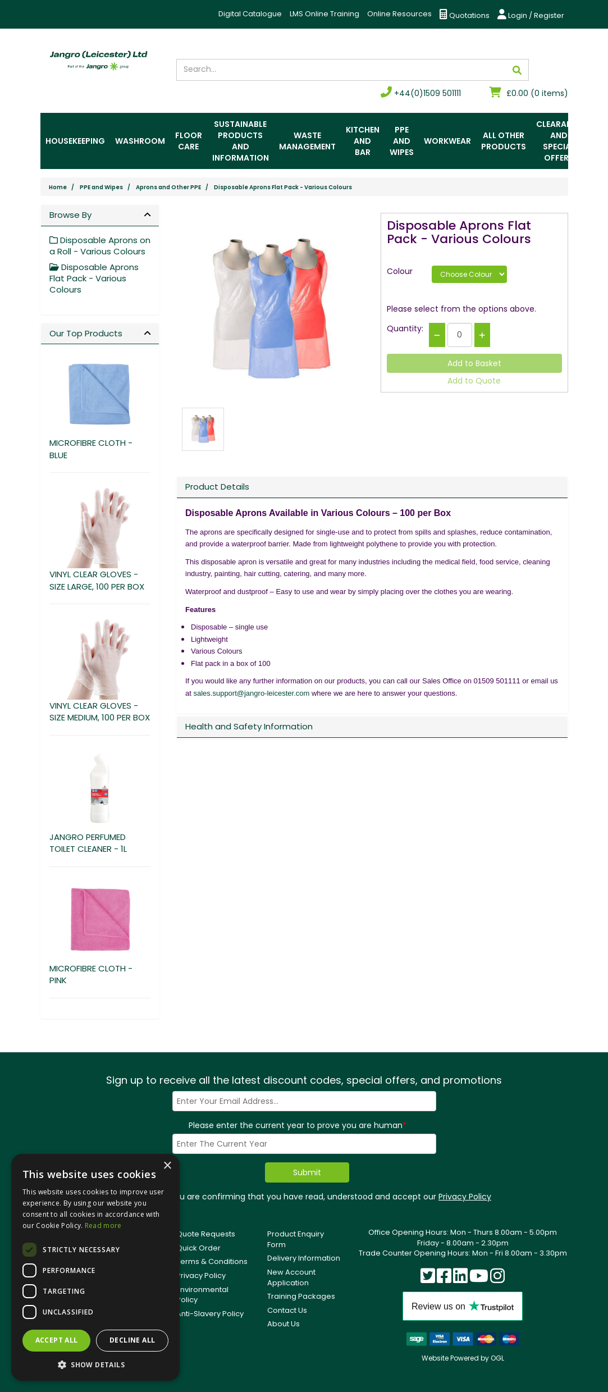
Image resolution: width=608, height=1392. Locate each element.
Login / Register (530, 15)
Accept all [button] (56, 1340)
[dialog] (95, 1267)
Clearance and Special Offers (559, 140)
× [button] (167, 1166)
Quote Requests (205, 1234)
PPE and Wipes (402, 141)
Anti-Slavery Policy (210, 1313)
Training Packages (301, 1296)
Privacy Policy (464, 1196)
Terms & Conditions (212, 1261)
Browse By (70, 215)
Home (58, 187)
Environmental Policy (202, 1295)
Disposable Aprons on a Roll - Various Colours (99, 245)
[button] (95, 1364)
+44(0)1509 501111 (421, 93)
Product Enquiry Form (295, 1239)
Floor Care (188, 141)
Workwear (447, 141)
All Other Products (503, 141)
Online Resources (399, 13)
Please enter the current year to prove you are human (297, 1125)
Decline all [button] (132, 1340)
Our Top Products (85, 333)
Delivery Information (303, 1258)
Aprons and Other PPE (168, 187)
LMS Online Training (324, 13)
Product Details (217, 486)
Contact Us (287, 1310)
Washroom (140, 141)
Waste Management (307, 141)
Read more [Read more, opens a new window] (103, 1225)
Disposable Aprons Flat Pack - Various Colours (283, 187)
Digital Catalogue (250, 13)
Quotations (465, 15)
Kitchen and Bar (363, 141)
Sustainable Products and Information (240, 140)
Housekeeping (75, 141)
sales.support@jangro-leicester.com (251, 693)
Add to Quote (474, 380)
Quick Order (198, 1248)
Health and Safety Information (249, 726)
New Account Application (291, 1277)
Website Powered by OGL (463, 1358)
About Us (283, 1323)
